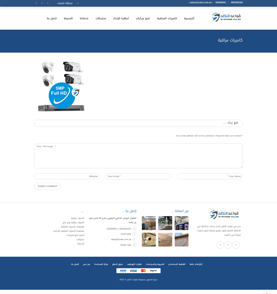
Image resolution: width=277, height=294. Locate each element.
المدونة (68, 19)
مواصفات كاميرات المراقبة (72, 231)
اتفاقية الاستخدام (177, 268)
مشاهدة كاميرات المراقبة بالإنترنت (68, 235)
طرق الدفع (117, 268)
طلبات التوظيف (134, 268)
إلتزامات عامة (196, 268)
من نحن (86, 268)
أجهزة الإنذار (121, 19)
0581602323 (237, 2)
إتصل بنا (75, 268)
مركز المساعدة (101, 268)
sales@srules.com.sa (200, 2)
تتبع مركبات (143, 19)
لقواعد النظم (132, 284)
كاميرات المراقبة (167, 19)
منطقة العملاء (65, 3)
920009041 (221, 2)
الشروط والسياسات (155, 268)
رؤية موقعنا (128, 249)
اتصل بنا (52, 19)
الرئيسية (189, 19)
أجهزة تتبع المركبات (75, 239)
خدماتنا (84, 19)
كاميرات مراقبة (77, 222)
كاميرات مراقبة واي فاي (73, 227)
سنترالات (101, 19)
